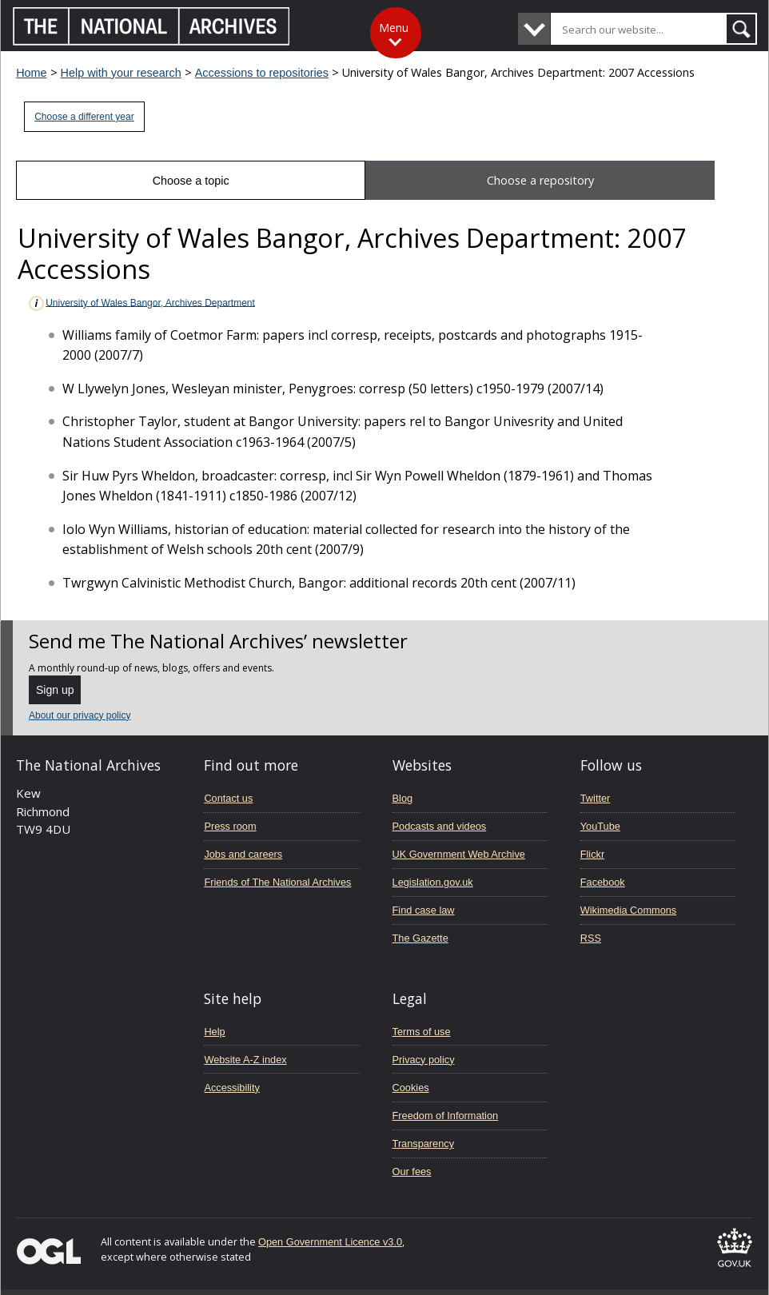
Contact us (228, 798)
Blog (402, 798)
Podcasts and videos (439, 826)
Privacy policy (423, 1060)
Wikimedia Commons (628, 910)
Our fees (412, 1171)
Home (31, 72)
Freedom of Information (445, 1116)
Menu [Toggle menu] (393, 27)
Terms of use (421, 1032)
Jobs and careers (243, 854)
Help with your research (121, 72)
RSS (590, 938)
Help (214, 1032)
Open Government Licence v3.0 (330, 1242)
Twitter (595, 798)
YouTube (600, 826)
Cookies (410, 1088)
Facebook (602, 882)
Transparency (423, 1144)
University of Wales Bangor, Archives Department (141, 303)
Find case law (423, 910)
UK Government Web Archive (458, 854)
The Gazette (420, 938)
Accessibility (231, 1088)
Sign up (55, 689)
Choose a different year (84, 116)
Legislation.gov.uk (432, 882)
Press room (230, 826)
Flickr (592, 854)
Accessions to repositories (262, 72)
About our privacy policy (79, 715)
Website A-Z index (245, 1060)
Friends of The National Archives (277, 882)
